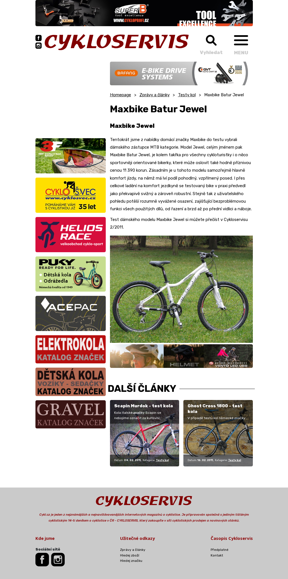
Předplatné (219, 550)
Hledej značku (131, 561)
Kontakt (217, 555)
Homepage (120, 94)
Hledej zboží (129, 555)
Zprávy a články (155, 94)
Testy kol (187, 94)
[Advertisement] (70, 97)
